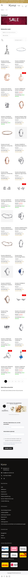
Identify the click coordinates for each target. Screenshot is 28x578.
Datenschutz (4, 494)
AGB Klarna (3, 489)
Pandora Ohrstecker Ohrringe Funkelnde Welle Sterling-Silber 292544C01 (20, 311)
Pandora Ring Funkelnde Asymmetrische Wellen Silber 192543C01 (21, 339)
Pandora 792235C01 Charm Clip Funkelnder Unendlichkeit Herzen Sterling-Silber (7, 117)
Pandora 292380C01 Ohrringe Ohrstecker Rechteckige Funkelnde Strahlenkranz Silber (7, 200)
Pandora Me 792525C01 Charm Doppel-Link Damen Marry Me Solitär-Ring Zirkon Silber (7, 367)
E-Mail (21, 2)
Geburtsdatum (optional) (8, 431)
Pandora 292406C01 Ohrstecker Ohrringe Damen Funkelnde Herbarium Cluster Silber (20, 200)
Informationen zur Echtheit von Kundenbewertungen (13, 524)
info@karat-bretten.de (8, 472)
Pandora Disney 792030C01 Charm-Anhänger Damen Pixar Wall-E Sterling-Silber (7, 61)
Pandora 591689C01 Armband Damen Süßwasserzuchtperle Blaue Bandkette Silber (21, 61)
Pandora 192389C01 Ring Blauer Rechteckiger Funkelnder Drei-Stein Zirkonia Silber (20, 284)
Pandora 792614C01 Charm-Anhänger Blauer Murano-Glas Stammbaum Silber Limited (20, 367)
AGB (2, 487)
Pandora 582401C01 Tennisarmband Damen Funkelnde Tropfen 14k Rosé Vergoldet (7, 256)
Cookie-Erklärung (5, 501)
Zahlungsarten (4, 521)
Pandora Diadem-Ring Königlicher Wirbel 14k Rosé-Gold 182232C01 (20, 117)
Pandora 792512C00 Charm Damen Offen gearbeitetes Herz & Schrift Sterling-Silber (6, 339)
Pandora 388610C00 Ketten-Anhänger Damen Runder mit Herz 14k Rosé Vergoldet (21, 89)
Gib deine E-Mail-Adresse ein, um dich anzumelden (11, 423)
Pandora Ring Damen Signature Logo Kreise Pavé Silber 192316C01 (20, 173)
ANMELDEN (8, 448)
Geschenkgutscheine (6, 510)
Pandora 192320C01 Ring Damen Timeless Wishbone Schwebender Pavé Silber (6, 284)
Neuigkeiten (4, 533)
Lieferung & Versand (5, 514)
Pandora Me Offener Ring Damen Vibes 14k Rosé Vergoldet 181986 (7, 89)
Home (2, 10)
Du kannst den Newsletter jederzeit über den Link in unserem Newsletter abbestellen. (12, 443)
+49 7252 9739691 (11, 2)
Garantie (3, 519)
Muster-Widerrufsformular (7, 498)
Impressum (3, 491)
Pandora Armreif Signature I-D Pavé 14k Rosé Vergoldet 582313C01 (6, 145)
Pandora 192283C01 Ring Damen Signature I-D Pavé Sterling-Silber (21, 145)
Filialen (2, 535)
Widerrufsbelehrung (5, 496)
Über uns (3, 537)
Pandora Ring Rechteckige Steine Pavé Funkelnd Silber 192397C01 (20, 256)
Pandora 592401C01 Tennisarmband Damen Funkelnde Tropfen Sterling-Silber (7, 228)
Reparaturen (4, 517)
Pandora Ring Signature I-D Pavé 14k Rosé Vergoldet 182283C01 (6, 173)
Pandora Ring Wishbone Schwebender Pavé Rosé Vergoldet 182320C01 (6, 311)
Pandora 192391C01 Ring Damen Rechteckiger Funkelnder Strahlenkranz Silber (21, 228)
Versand (7, 65)
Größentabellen (4, 512)
